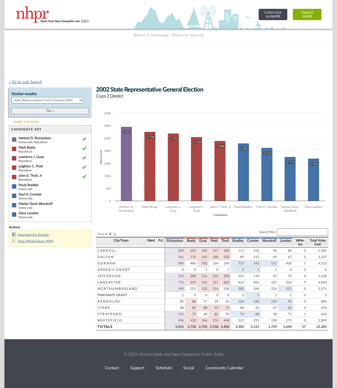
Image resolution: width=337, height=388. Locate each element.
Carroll (106, 250)
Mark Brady (26, 147)
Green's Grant (113, 269)
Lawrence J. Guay (31, 157)
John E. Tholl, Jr (30, 175)
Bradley (237, 240)
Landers (285, 240)
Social (188, 368)
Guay (203, 240)
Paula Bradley (28, 185)
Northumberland (117, 288)
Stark (103, 307)
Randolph (108, 301)
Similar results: (24, 94)
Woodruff (269, 240)
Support (137, 368)
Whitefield (109, 320)
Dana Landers (28, 213)
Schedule (164, 368)
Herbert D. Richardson (34, 138)
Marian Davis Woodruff (35, 203)
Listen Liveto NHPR (273, 14)
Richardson (175, 240)
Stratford (109, 314)
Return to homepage (151, 35)
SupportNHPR (307, 14)
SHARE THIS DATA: (26, 122)
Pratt (214, 240)
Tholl (225, 240)
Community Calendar (224, 368)
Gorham (106, 263)
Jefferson (109, 276)
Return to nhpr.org (187, 35)
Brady (191, 240)
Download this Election (30, 234)
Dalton (105, 257)
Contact (112, 368)
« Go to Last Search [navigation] (25, 82)
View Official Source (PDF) (33, 241)
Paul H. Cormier (29, 194)
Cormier (253, 240)
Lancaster (109, 282)
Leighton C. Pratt (30, 166)
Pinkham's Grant (112, 295)
